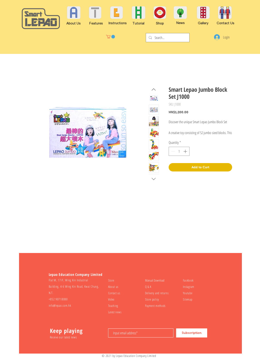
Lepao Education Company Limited (136, 356)
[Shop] (160, 23)
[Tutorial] (138, 23)
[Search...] (167, 37)
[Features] (96, 23)
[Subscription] (191, 332)
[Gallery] (203, 23)
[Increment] (185, 151)
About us (113, 286)
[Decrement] (172, 151)
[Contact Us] (225, 23)
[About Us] (73, 23)
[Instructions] (117, 23)
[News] (180, 23)
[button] (110, 37)
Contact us (114, 293)
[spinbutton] (179, 151)
